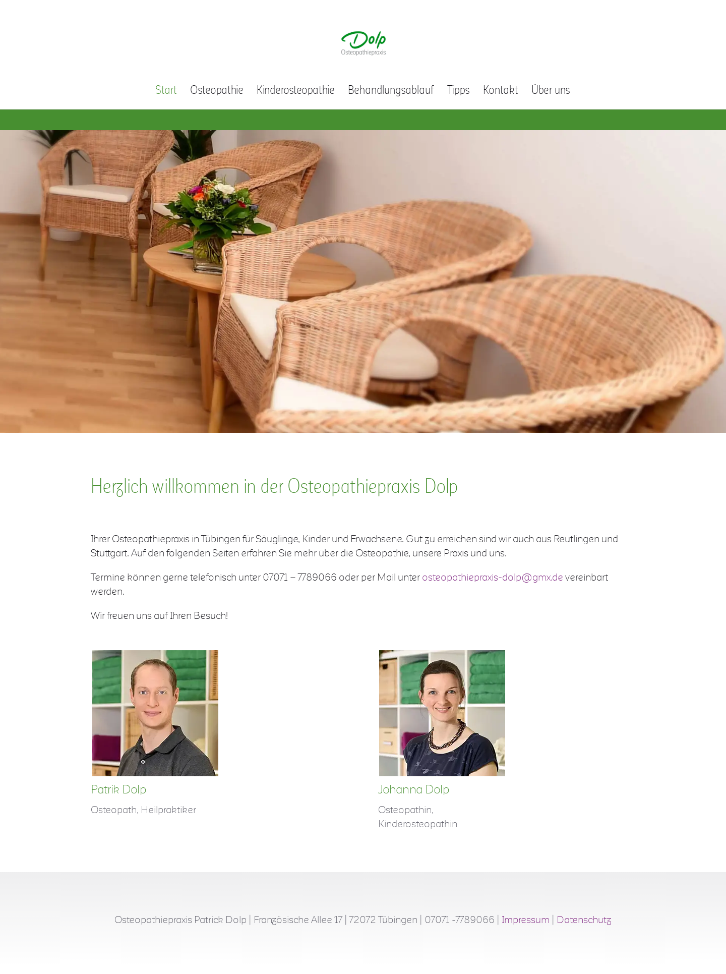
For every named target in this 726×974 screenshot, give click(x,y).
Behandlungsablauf (391, 91)
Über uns (550, 91)
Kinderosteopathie (296, 91)
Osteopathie (217, 91)
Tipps (458, 91)
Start (166, 91)
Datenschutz (584, 920)
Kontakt (500, 91)
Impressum (526, 920)
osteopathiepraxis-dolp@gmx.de (492, 577)
